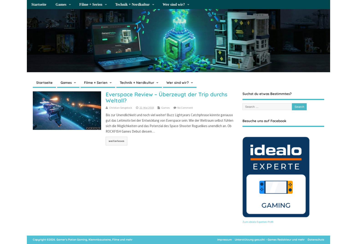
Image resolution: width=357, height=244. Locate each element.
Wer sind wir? (174, 5)
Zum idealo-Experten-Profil (257, 221)
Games (61, 5)
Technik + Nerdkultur (132, 5)
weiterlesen (116, 141)
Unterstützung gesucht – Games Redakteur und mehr (270, 239)
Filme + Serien (90, 5)
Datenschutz (316, 239)
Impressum (224, 239)
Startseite (38, 5)
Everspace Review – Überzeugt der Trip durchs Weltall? (166, 97)
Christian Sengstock (120, 107)
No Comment (185, 107)
